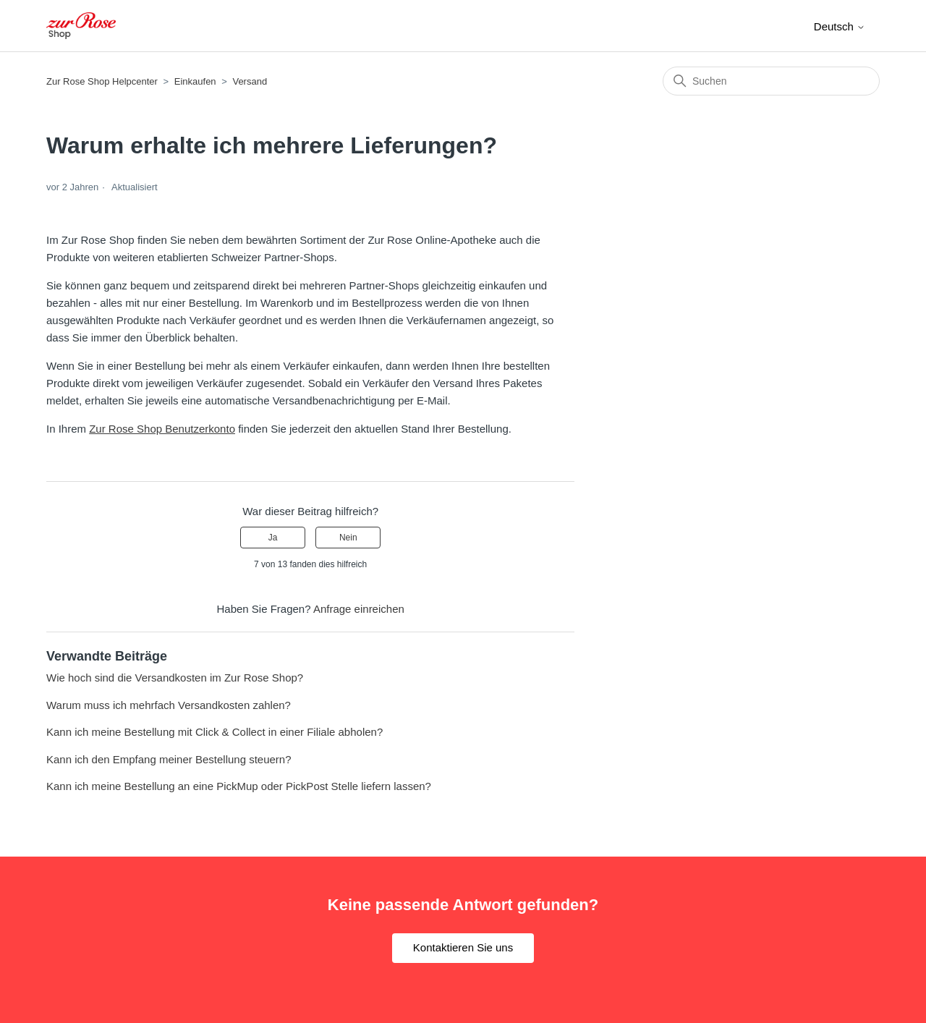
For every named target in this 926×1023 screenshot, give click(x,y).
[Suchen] (771, 81)
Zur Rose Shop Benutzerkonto (162, 429)
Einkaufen (195, 81)
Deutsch (839, 26)
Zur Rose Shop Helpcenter (102, 81)
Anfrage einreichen (358, 609)
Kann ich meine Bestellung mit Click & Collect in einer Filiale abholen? (214, 732)
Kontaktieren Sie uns (463, 947)
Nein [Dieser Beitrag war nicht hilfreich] (348, 537)
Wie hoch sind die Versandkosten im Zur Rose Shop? (174, 677)
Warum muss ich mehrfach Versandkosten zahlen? (168, 705)
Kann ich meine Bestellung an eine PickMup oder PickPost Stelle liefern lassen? (238, 786)
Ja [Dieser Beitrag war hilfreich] (273, 537)
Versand (249, 81)
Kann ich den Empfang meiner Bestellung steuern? (169, 759)
